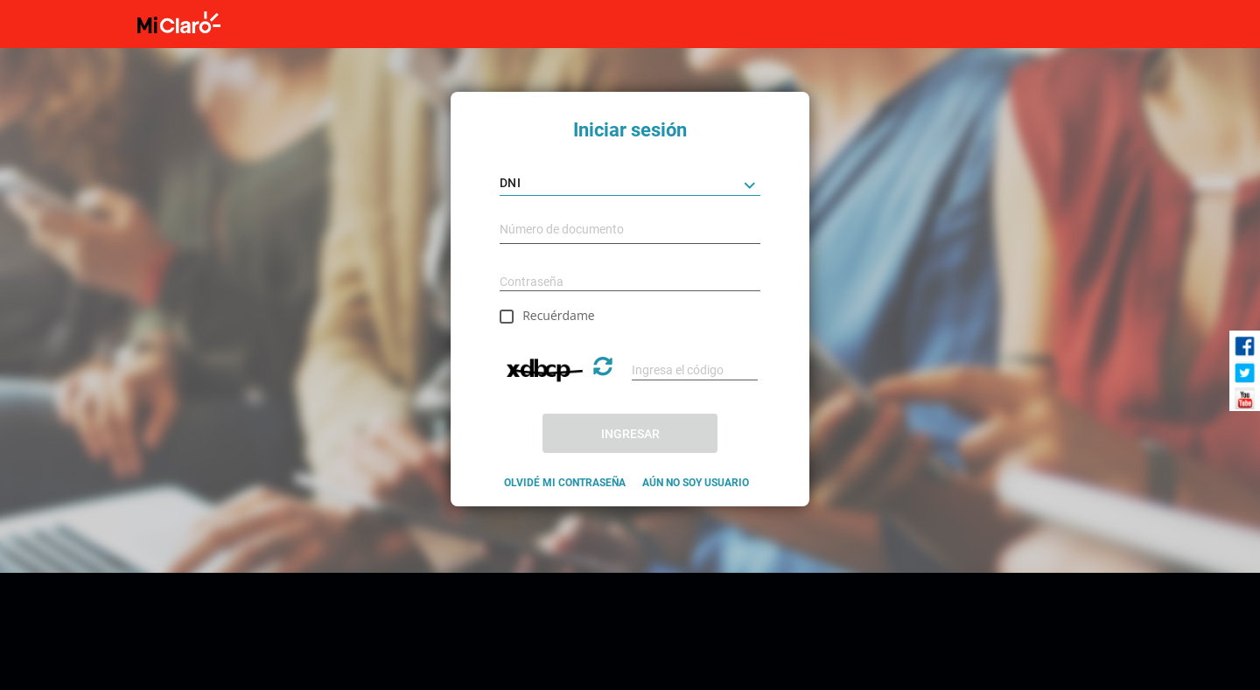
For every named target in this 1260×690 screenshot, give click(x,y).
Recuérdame (558, 315)
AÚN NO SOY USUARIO (695, 483)
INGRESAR (630, 434)
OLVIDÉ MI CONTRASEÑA (565, 483)
